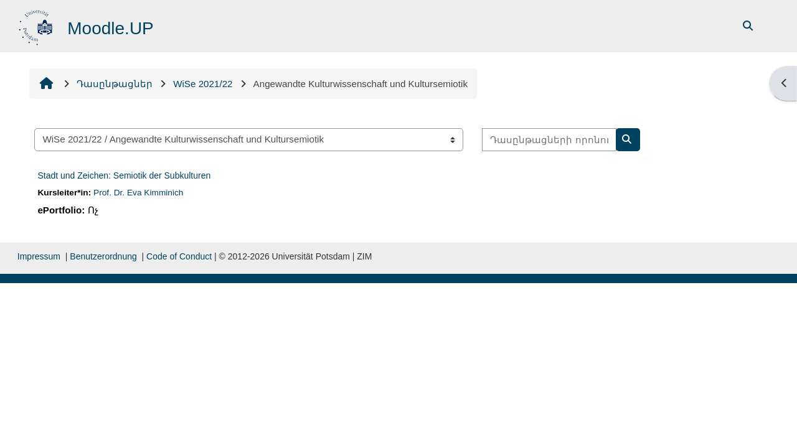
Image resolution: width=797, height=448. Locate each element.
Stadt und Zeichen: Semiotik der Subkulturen (123, 175)
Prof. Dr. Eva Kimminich (138, 192)
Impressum (38, 256)
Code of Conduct (179, 256)
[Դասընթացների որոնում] (549, 139)
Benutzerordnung (103, 256)
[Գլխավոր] (37, 25)
